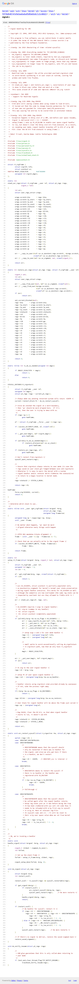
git (37, 10)
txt (69, 980)
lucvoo (44, 10)
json (75, 980)
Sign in (74, 3)
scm (18, 10)
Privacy (19, 980)
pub (12, 10)
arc (58, 14)
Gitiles (13, 980)
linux (24, 10)
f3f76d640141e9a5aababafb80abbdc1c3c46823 (24, 14)
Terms (25, 980)
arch (53, 14)
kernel (5, 10)
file (48, 22)
